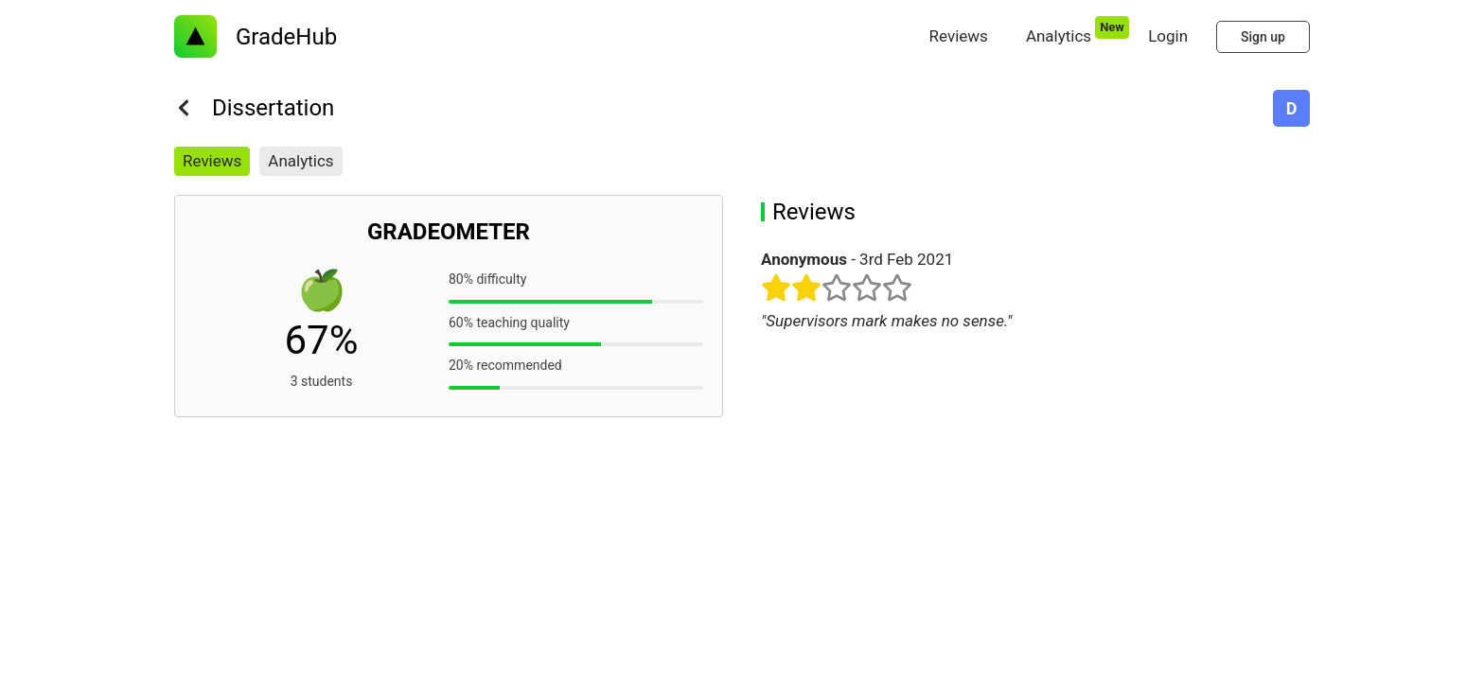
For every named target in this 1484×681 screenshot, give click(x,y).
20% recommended (505, 365)
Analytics (300, 160)
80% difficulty (487, 279)
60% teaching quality (509, 322)
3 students (322, 381)
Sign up (1263, 36)
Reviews (212, 160)
